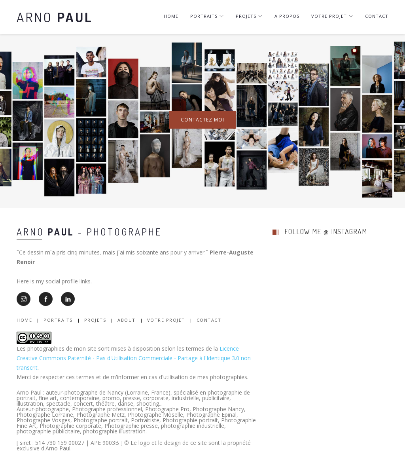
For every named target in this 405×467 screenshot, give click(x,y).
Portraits (207, 16)
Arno (55, 16)
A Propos (286, 16)
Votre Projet (166, 320)
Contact (376, 16)
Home (171, 16)
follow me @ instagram (325, 231)
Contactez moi (202, 119)
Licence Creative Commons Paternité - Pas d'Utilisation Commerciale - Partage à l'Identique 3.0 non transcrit (134, 358)
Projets (249, 16)
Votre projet (332, 16)
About (126, 320)
